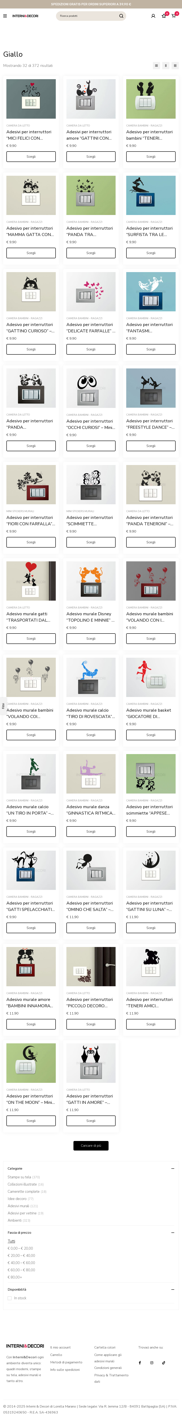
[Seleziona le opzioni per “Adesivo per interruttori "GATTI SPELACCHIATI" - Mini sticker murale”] (31, 928)
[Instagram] (151, 1362)
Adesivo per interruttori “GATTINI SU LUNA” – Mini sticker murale (149, 909)
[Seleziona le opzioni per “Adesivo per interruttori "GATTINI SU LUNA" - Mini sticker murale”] (151, 928)
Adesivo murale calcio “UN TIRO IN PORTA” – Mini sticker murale (28, 813)
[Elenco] (156, 65)
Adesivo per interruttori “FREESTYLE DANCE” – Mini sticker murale (149, 427)
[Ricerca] (121, 16)
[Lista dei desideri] (162, 16)
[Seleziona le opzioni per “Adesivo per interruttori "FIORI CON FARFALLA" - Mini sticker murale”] (31, 542)
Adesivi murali (23, 1206)
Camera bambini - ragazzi (144, 125)
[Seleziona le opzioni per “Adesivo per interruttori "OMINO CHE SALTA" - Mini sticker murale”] (91, 928)
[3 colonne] (175, 65)
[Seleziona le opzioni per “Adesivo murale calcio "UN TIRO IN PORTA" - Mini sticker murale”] (31, 831)
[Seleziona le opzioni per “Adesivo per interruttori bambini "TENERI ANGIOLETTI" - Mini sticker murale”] (151, 156)
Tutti (11, 1241)
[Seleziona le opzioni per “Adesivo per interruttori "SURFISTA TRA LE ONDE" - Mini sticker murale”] (151, 253)
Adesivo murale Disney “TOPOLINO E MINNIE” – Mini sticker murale (90, 620)
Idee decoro (21, 1199)
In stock (20, 1298)
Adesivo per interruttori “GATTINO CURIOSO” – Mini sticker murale (29, 331)
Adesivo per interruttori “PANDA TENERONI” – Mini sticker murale (149, 524)
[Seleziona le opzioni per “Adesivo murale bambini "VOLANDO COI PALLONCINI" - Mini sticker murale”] (31, 735)
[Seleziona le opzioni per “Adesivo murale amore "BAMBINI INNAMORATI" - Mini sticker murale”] (31, 1024)
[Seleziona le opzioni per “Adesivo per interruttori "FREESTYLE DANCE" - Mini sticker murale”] (151, 446)
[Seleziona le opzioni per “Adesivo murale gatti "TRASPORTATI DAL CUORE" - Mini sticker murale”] (31, 638)
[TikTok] (163, 1362)
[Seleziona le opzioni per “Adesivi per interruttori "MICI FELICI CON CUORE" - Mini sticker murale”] (31, 156)
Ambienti (19, 1220)
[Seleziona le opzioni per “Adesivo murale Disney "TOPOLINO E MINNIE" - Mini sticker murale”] (91, 638)
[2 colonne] (165, 65)
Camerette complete (27, 1191)
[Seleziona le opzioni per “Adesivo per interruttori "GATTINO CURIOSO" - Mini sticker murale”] (31, 349)
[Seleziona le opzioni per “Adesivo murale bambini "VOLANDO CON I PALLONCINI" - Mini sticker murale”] (151, 638)
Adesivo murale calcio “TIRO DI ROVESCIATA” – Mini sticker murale (90, 716)
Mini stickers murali (20, 511)
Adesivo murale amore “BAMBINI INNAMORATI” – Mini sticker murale (31, 1006)
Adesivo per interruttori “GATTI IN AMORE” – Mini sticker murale (89, 1102)
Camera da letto (18, 125)
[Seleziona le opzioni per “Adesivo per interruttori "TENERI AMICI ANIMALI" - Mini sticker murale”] (151, 1024)
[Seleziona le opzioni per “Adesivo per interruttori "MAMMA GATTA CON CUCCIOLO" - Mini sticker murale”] (31, 253)
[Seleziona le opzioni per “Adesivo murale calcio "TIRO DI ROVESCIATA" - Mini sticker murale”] (91, 735)
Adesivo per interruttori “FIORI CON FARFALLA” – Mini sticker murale (30, 524)
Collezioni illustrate (26, 1184)
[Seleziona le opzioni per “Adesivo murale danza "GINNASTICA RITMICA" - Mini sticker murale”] (91, 831)
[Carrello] (173, 16)
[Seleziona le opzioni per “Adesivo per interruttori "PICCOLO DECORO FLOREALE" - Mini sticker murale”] (91, 1024)
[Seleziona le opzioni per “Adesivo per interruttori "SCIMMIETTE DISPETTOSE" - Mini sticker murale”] (91, 542)
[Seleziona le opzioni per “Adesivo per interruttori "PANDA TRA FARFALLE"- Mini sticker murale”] (91, 253)
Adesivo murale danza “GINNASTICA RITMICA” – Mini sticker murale (90, 813)
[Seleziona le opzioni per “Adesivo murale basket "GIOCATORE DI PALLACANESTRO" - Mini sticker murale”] (151, 735)
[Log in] (152, 16)
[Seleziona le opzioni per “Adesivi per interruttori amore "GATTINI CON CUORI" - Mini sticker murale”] (91, 156)
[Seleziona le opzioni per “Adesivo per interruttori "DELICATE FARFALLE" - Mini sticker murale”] (91, 349)
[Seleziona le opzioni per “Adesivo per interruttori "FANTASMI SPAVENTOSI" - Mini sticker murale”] (151, 349)
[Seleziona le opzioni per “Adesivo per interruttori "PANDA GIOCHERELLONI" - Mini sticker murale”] (31, 446)
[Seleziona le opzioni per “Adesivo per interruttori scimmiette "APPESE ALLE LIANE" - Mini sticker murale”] (151, 831)
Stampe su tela (24, 1177)
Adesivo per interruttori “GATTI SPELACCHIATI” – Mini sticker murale (29, 909)
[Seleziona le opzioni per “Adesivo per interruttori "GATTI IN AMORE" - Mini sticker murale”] (91, 1121)
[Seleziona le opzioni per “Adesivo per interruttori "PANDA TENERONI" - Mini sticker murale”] (151, 542)
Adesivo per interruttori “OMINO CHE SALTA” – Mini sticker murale (89, 909)
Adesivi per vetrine (26, 1213)
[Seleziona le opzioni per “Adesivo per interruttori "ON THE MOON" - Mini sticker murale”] (31, 1121)
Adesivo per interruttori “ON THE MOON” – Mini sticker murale (29, 1102)
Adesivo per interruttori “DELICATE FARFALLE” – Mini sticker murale (90, 331)
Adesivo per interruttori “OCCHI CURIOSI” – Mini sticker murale (89, 427)
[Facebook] (140, 1362)
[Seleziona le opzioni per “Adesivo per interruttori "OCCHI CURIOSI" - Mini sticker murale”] (91, 446)
